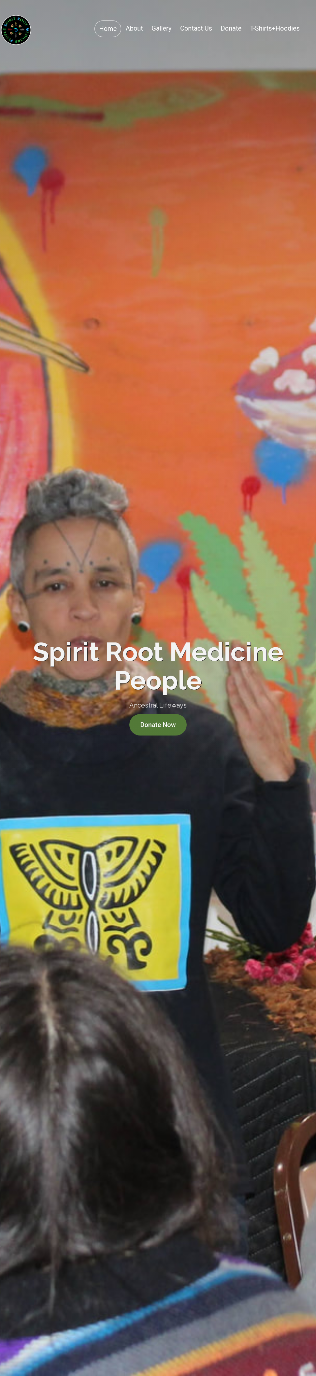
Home (108, 29)
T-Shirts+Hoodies (275, 28)
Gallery (161, 28)
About (134, 28)
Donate (231, 28)
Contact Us (196, 28)
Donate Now (158, 725)
